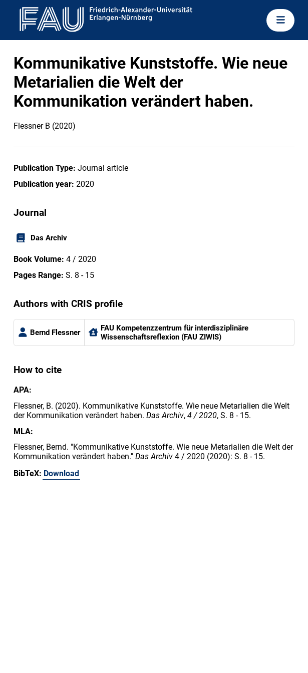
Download (61, 473)
